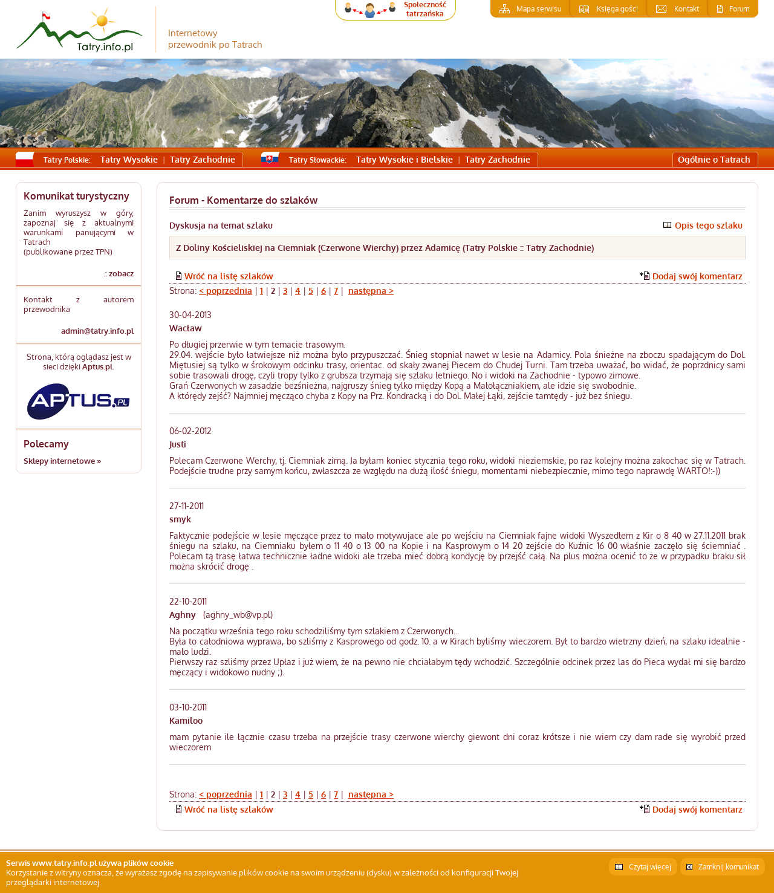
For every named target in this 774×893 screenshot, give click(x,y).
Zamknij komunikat (728, 866)
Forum (739, 8)
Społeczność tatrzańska (425, 9)
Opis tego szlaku (709, 225)
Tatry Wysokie (129, 159)
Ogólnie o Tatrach (714, 159)
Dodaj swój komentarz (697, 276)
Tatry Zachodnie (202, 159)
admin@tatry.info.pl (97, 331)
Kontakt (686, 8)
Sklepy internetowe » (62, 461)
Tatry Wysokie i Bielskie (404, 159)
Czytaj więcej (650, 866)
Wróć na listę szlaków (228, 276)
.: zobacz (118, 273)
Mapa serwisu (538, 8)
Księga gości (617, 8)
